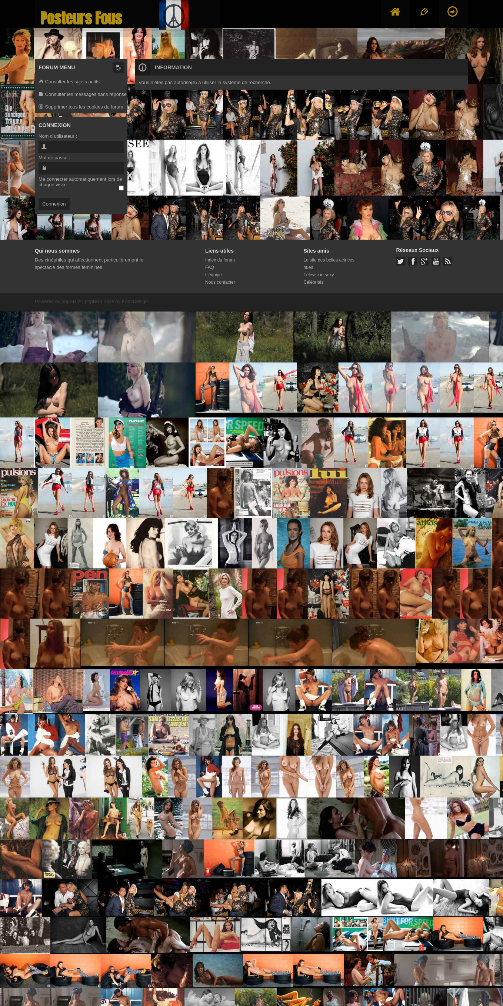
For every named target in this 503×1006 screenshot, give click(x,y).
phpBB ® (71, 301)
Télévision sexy (318, 274)
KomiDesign (135, 301)
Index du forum (220, 260)
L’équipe (213, 274)
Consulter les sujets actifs (69, 82)
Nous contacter (220, 282)
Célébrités (313, 282)
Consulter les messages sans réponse (83, 94)
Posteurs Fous (81, 18)
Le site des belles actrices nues (328, 263)
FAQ (209, 267)
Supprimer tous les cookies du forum (81, 107)
